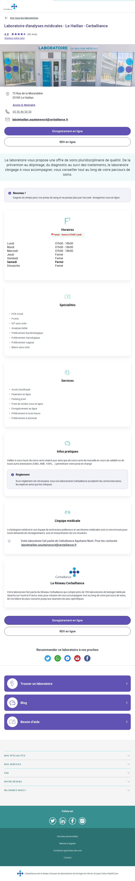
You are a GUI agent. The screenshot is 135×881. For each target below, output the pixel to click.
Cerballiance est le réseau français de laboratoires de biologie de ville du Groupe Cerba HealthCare (71, 873)
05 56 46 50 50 (22, 112)
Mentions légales (67, 843)
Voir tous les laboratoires (24, 18)
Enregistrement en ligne (67, 131)
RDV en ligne (68, 142)
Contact (67, 857)
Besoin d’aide (30, 722)
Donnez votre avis (15, 38)
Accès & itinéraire (24, 105)
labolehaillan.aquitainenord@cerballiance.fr (40, 119)
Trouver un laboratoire (36, 683)
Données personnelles (67, 836)
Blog (23, 703)
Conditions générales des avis (67, 850)
